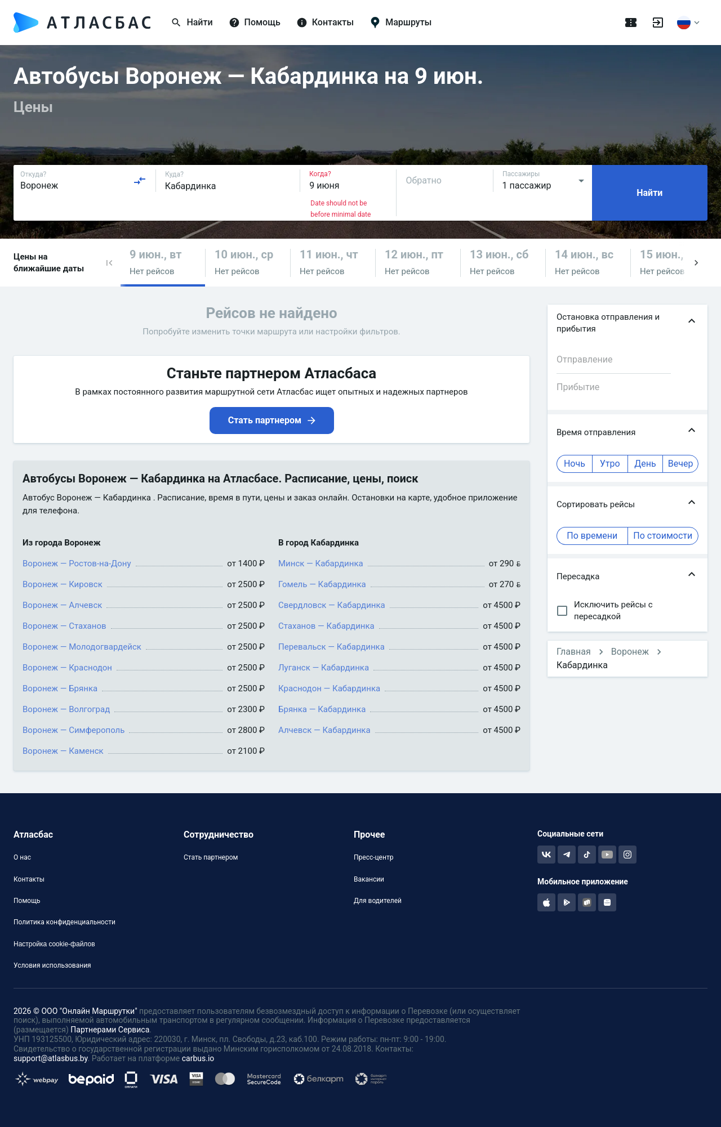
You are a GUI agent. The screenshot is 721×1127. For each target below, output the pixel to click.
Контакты (29, 879)
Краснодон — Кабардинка (329, 688)
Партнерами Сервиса (109, 1029)
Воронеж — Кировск (63, 584)
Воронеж (630, 651)
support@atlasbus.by (51, 1058)
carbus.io (198, 1058)
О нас (22, 857)
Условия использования (52, 965)
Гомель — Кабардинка (322, 584)
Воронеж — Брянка (60, 688)
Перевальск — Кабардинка (331, 647)
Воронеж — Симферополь (73, 730)
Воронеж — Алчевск (62, 605)
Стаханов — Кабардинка (326, 626)
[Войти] (657, 22)
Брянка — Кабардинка (322, 709)
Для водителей (378, 901)
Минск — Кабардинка (320, 563)
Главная (574, 651)
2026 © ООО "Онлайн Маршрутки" (75, 1011)
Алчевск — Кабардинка (324, 730)
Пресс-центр (373, 857)
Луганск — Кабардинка (323, 668)
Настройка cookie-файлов (54, 944)
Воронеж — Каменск (63, 751)
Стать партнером (211, 857)
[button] (109, 263)
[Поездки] (630, 22)
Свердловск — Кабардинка (331, 605)
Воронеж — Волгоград (66, 709)
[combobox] (83, 180)
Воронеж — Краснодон (67, 668)
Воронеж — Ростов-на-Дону (77, 563)
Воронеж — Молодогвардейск (82, 647)
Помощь (27, 901)
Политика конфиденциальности (64, 922)
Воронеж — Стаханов (64, 626)
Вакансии (369, 879)
